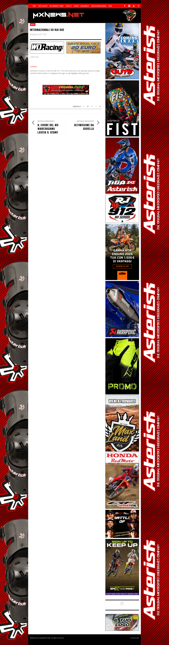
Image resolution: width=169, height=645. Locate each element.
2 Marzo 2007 (34, 57)
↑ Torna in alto (134, 638)
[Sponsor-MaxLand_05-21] (122, 423)
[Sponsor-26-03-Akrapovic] (122, 309)
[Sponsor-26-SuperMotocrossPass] (122, 567)
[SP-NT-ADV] (122, 622)
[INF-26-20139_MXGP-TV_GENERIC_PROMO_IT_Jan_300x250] (122, 523)
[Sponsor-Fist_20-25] (122, 108)
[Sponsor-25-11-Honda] (122, 480)
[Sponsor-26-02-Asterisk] (122, 165)
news (33, 24)
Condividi (33, 66)
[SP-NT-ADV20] (83, 47)
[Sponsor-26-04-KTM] (122, 252)
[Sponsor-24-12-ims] (122, 366)
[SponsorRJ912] (122, 208)
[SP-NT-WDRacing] (47, 47)
